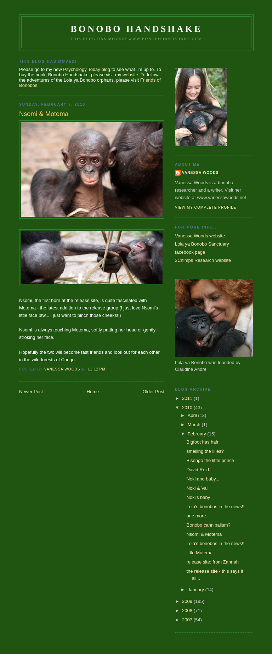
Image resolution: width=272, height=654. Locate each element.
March (195, 424)
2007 (188, 619)
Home (93, 391)
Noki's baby (198, 497)
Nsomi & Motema (204, 534)
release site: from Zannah (212, 562)
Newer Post (31, 391)
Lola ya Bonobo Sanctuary (202, 244)
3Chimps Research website (203, 260)
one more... (198, 515)
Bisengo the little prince (210, 460)
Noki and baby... (202, 479)
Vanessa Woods (200, 173)
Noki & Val (197, 488)
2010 (188, 407)
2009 (188, 601)
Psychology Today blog (86, 69)
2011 (188, 398)
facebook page (190, 252)
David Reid (197, 469)
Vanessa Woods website (200, 235)
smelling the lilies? (205, 451)
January (196, 589)
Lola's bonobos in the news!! (215, 506)
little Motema (199, 552)
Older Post (153, 391)
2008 (188, 610)
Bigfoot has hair (202, 442)
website (130, 74)
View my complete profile (205, 207)
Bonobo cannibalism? (208, 525)
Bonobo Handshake (136, 29)
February (198, 433)
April (193, 415)
